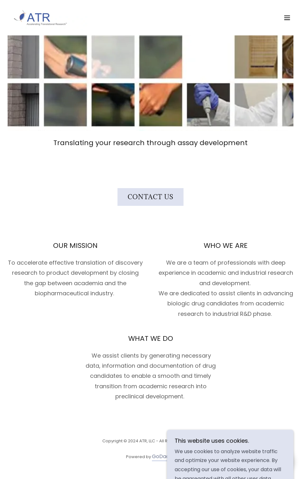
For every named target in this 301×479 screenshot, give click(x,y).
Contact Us (150, 197)
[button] (287, 17)
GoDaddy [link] (163, 456)
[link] (47, 17)
